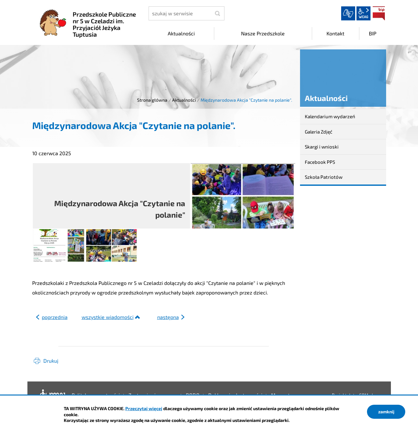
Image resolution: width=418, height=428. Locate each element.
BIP (379, 13)
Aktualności (184, 100)
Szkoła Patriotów (323, 177)
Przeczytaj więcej (143, 408)
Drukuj (50, 361)
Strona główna (152, 100)
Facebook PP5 (320, 162)
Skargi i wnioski (322, 146)
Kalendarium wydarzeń (330, 116)
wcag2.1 (363, 13)
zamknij (386, 411)
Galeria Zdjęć (318, 131)
